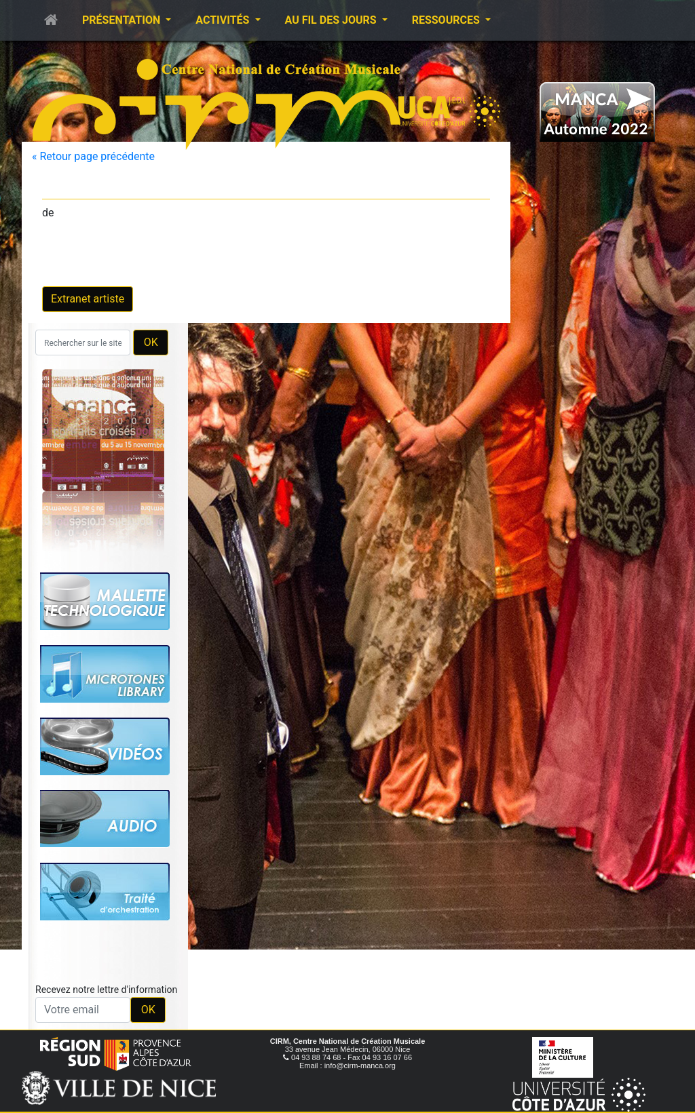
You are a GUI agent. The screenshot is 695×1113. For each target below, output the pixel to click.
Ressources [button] (447, 20)
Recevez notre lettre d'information (106, 989)
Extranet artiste (87, 298)
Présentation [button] (122, 20)
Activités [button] (223, 20)
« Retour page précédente (93, 156)
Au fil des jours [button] (332, 20)
